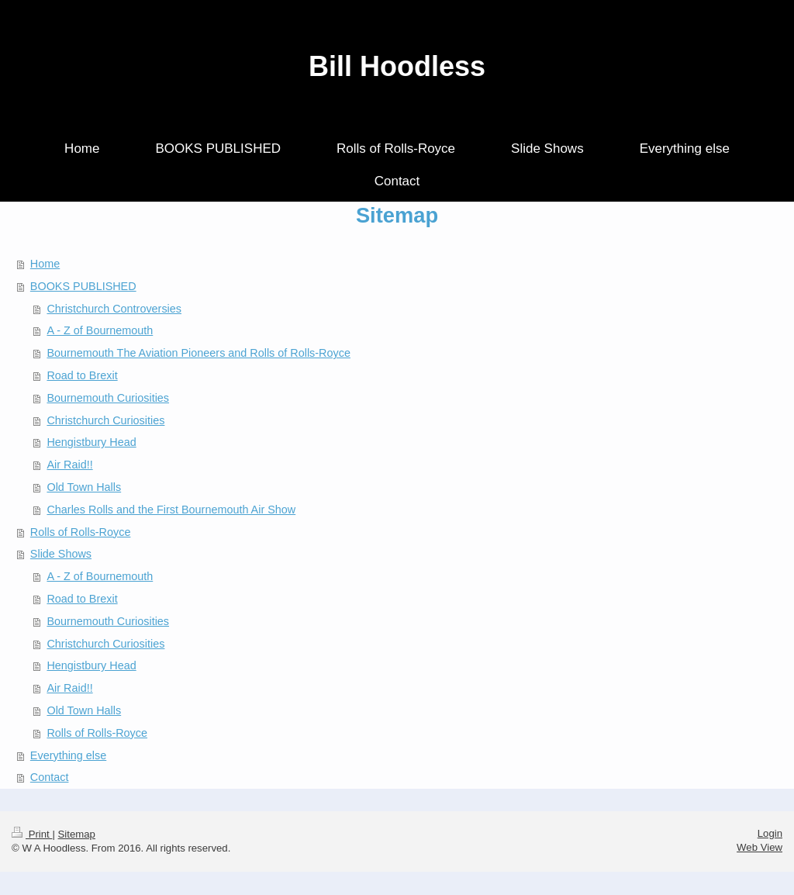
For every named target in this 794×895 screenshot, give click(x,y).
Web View (759, 847)
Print (32, 834)
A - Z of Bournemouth (100, 330)
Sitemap (76, 834)
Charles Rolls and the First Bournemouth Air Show (171, 509)
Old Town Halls (84, 487)
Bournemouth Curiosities (108, 398)
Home (45, 263)
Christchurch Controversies (114, 308)
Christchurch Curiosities (105, 420)
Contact (49, 777)
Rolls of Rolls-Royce (80, 532)
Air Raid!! (69, 464)
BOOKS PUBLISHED (83, 286)
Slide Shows (60, 554)
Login (770, 833)
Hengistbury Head (91, 442)
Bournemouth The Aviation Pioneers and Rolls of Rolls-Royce (198, 353)
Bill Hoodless (397, 66)
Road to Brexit (82, 375)
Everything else (68, 755)
